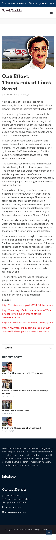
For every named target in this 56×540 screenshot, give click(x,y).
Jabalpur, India (47, 3)
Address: (41, 3)
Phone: (14, 3)
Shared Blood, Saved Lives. (16, 410)
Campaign (24, 94)
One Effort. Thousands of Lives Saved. (21, 427)
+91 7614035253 (18, 3)
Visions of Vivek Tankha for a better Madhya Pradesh (25, 392)
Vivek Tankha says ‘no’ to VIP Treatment (23, 373)
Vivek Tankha (12, 10)
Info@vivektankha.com (15, 512)
